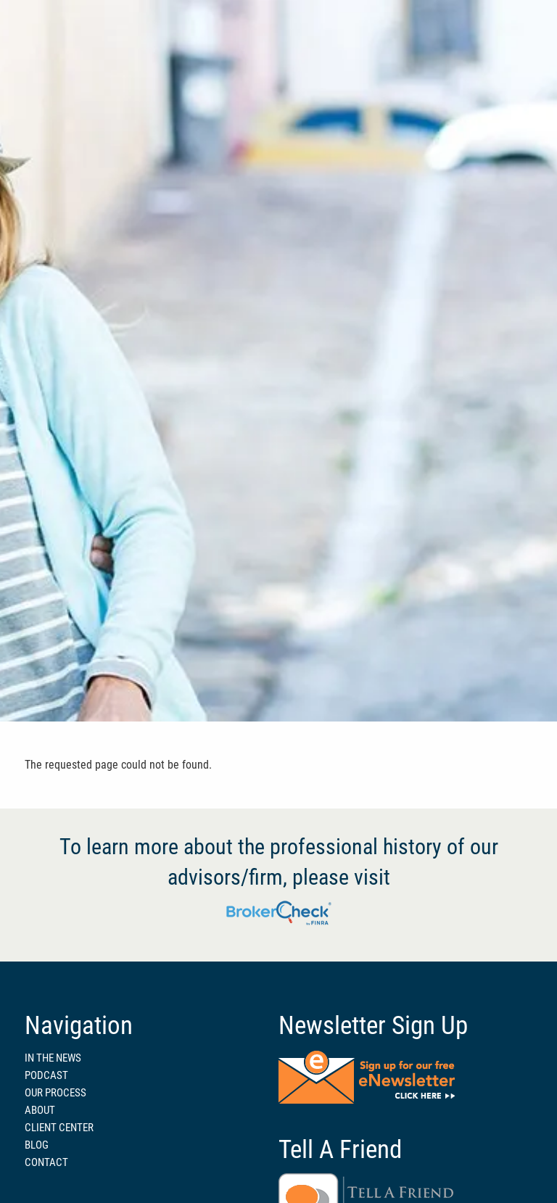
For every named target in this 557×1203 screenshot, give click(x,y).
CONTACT (46, 1162)
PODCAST (46, 1075)
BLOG (37, 1145)
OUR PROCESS (55, 1092)
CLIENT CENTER (59, 1127)
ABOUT (40, 1110)
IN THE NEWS (53, 1057)
